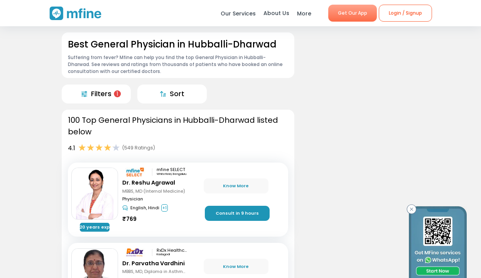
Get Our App (352, 13)
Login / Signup (405, 13)
